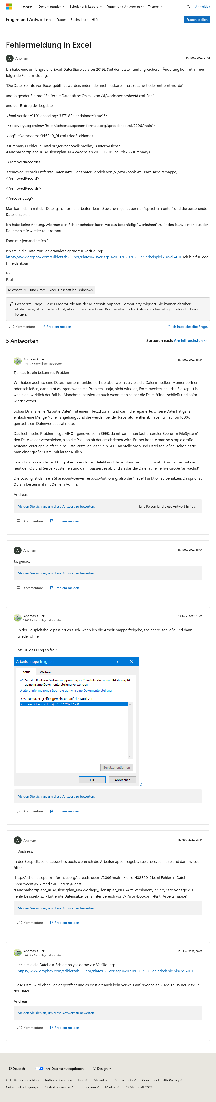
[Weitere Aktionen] (206, 32)
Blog (81, 1080)
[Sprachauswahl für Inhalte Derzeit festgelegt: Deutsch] (17, 1068)
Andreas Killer (33, 359)
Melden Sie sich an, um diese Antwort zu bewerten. (56, 506)
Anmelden (202, 6)
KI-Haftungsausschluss (22, 1080)
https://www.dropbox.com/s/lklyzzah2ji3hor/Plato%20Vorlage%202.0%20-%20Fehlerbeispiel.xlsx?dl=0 (92, 256)
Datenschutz (123, 1080)
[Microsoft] (9, 6)
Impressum (87, 1087)
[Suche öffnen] (188, 6)
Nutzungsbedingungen (23, 1087)
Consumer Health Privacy (161, 1080)
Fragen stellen (197, 19)
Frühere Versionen (58, 1080)
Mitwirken (101, 1080)
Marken (110, 1087)
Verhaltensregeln (57, 1087)
